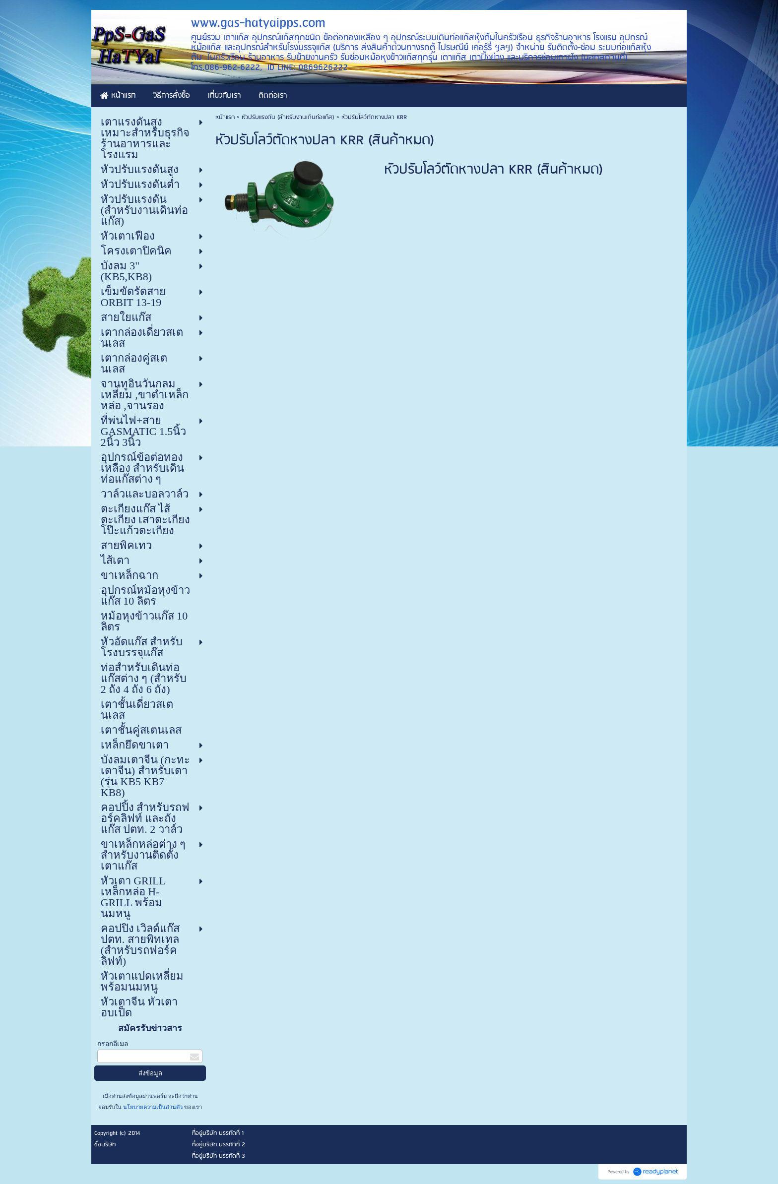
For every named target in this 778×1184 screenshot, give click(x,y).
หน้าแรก (225, 117)
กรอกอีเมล (113, 1044)
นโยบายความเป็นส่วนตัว (153, 1107)
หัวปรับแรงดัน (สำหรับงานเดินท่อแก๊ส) (288, 117)
